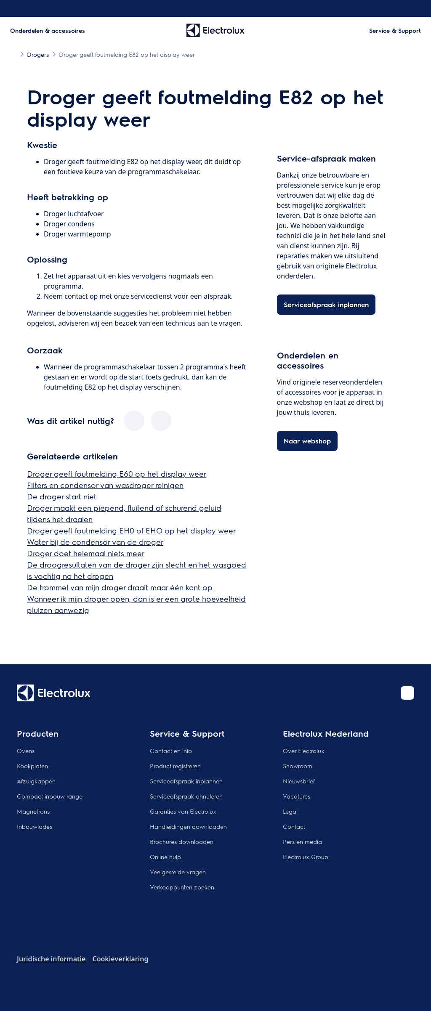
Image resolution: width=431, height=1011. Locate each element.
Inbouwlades (34, 826)
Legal (290, 811)
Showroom (297, 766)
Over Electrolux (304, 750)
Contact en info (171, 750)
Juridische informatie (51, 958)
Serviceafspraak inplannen (186, 781)
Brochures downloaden (181, 841)
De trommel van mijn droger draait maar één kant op (120, 587)
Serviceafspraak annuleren (186, 796)
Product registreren (175, 766)
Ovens (26, 750)
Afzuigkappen (36, 781)
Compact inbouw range (49, 796)
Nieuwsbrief (299, 781)
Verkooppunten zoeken (182, 887)
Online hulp (165, 856)
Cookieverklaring (120, 958)
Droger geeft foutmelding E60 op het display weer (116, 473)
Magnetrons (33, 811)
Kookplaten (32, 766)
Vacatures (296, 796)
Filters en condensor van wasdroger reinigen (105, 485)
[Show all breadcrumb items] (13, 53)
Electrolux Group (305, 856)
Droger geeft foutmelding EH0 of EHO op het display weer (131, 530)
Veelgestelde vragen (178, 872)
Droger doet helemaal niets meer (85, 553)
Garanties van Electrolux (183, 811)
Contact (294, 826)
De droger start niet (61, 496)
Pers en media (302, 841)
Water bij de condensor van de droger (95, 542)
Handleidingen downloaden (188, 826)
